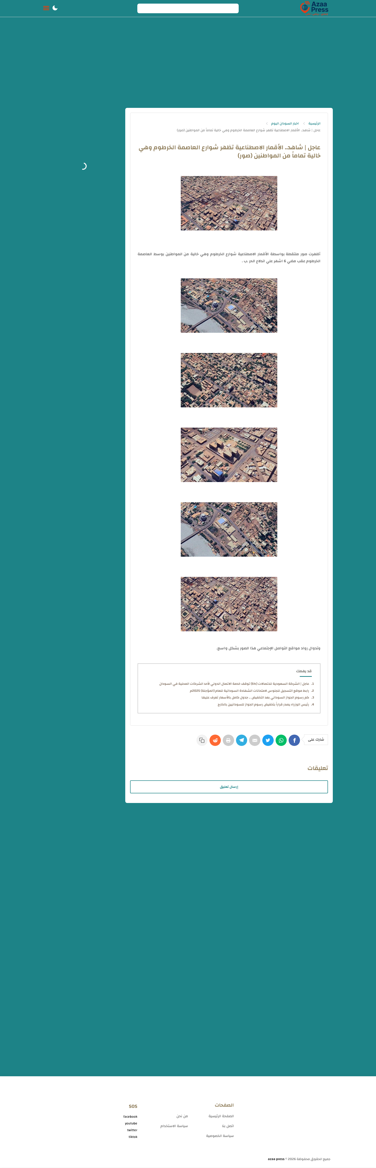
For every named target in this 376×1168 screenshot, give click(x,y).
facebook (130, 1117)
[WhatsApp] (281, 742)
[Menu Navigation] (46, 8)
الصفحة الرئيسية (221, 1117)
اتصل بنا (228, 1126)
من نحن (182, 1117)
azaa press (276, 1160)
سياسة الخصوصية (220, 1136)
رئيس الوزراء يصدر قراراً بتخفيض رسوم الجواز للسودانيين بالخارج (263, 704)
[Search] (188, 8)
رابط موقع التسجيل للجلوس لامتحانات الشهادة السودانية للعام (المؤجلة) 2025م (249, 691)
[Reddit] (211, 742)
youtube (131, 1124)
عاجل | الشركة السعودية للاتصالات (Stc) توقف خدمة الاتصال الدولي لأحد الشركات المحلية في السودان (234, 684)
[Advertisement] (188, 64)
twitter (132, 1131)
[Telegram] (239, 742)
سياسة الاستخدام (174, 1126)
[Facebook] (295, 742)
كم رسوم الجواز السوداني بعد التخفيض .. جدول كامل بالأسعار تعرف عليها (255, 697)
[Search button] (143, 8)
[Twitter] (267, 742)
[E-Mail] (253, 742)
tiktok (133, 1138)
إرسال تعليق (229, 787)
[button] (55, 8)
